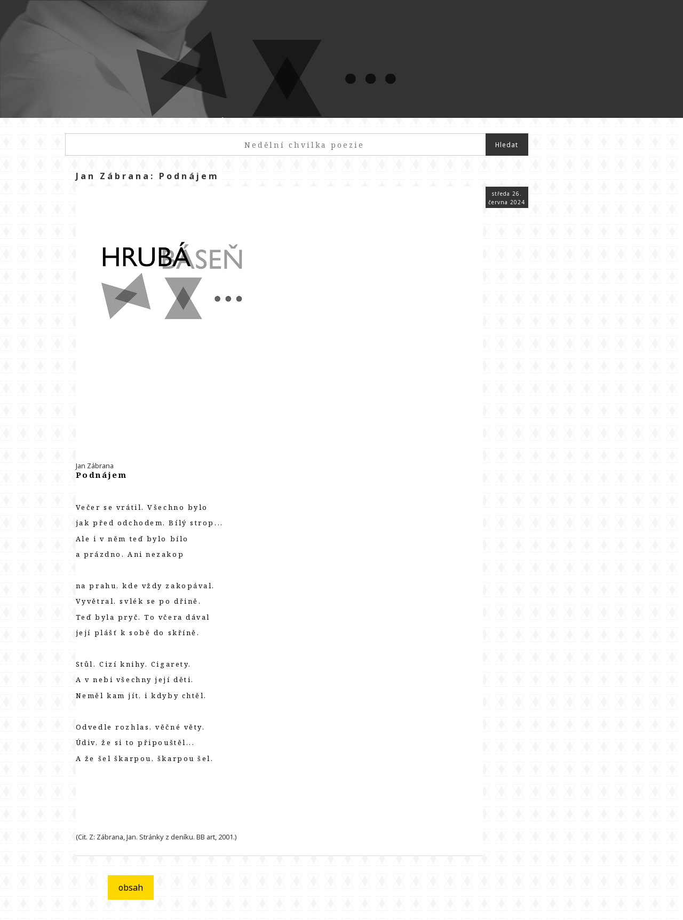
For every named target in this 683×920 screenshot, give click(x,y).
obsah (130, 887)
